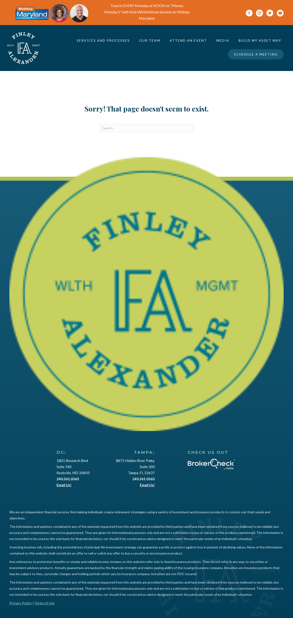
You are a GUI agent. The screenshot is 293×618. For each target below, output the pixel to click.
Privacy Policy (20, 603)
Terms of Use (44, 603)
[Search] (147, 128)
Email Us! (64, 485)
